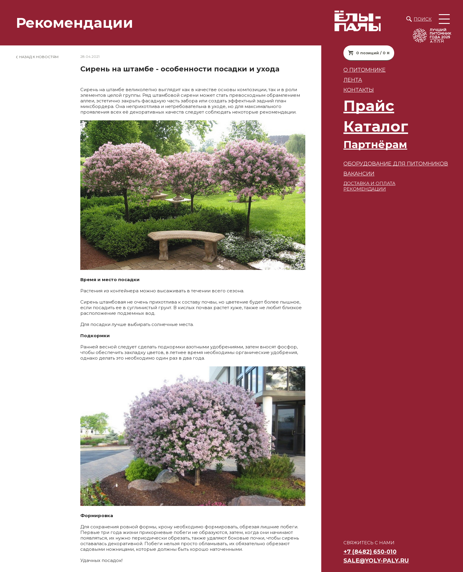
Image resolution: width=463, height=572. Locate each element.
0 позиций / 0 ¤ (372, 52)
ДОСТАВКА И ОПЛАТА (369, 183)
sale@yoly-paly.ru (376, 560)
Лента (352, 80)
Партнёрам (375, 144)
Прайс (368, 106)
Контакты (358, 90)
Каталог (375, 126)
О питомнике (364, 70)
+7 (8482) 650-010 (370, 551)
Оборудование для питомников (395, 163)
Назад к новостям (38, 57)
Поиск (423, 19)
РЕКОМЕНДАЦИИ (364, 189)
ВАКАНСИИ (358, 174)
